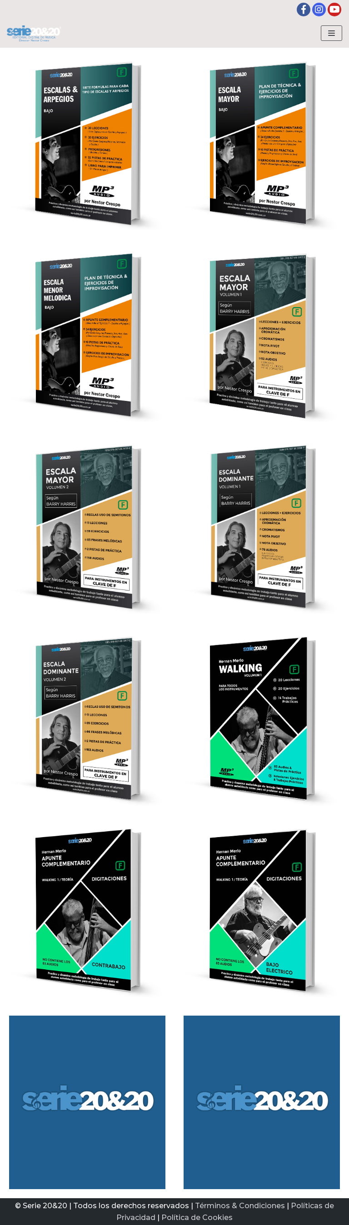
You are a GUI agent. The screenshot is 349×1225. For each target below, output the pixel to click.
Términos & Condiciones (240, 1205)
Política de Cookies (197, 1217)
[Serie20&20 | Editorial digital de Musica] (34, 33)
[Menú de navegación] (331, 33)
